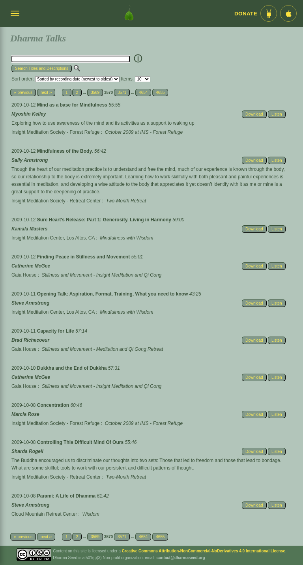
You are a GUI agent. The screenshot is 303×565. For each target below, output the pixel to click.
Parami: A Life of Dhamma (67, 496)
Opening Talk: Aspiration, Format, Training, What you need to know (113, 294)
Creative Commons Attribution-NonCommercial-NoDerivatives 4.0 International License (203, 551)
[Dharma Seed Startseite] (129, 13)
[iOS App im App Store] (288, 13)
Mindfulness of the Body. (65, 151)
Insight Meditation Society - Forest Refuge (55, 132)
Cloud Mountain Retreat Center (44, 514)
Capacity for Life (56, 331)
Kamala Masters (29, 229)
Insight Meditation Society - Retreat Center (56, 201)
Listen (276, 114)
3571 (122, 92)
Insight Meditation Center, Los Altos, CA (53, 238)
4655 (160, 92)
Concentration (54, 405)
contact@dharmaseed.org (181, 558)
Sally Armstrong (29, 160)
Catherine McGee (30, 266)
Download (254, 114)
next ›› (46, 92)
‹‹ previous (23, 92)
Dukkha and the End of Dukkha (72, 368)
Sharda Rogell (27, 451)
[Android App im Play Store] (268, 13)
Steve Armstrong (30, 303)
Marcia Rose (25, 414)
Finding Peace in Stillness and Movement (84, 257)
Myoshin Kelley (28, 114)
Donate (245, 14)
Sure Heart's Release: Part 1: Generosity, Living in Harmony (104, 220)
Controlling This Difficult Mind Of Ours (81, 442)
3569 (95, 92)
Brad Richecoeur (30, 340)
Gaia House (23, 275)
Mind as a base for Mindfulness (72, 105)
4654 (143, 92)
